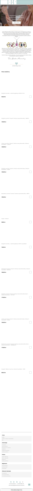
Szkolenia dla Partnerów (5, 450)
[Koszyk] (15, 1)
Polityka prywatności (5, 460)
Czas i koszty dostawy (5, 474)
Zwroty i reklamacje (5, 456)
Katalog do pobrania (5, 451)
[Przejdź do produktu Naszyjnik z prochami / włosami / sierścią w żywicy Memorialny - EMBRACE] (16, 108)
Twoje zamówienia (5, 465)
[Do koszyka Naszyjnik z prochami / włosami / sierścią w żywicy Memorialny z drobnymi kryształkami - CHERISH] (30, 172)
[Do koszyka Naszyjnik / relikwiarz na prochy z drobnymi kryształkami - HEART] (30, 372)
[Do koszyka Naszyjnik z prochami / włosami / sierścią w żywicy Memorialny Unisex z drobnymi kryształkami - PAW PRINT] (30, 297)
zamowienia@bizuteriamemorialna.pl (16, 485)
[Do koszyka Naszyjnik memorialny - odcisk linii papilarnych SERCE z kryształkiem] (30, 247)
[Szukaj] (9, 2)
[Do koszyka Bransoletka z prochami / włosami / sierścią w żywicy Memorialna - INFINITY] (30, 197)
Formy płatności (4, 473)
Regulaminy (4, 459)
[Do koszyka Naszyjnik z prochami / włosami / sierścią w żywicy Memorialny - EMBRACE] (30, 122)
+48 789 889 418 (20, 483)
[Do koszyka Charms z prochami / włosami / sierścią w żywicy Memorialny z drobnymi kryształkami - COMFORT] (30, 147)
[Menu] (4, 2)
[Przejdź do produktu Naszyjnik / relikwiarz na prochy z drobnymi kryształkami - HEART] (16, 359)
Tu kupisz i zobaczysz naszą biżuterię (7, 438)
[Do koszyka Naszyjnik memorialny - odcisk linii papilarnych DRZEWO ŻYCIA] (30, 97)
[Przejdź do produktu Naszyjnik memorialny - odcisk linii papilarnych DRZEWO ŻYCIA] (16, 83)
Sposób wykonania (5, 446)
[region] (16, 403)
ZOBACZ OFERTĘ (16, 22)
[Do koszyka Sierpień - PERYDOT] (30, 222)
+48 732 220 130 (12, 483)
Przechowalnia (4, 468)
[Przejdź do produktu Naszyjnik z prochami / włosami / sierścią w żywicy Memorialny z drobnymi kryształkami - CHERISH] (16, 158)
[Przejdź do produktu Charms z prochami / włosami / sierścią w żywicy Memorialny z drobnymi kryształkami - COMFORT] (16, 133)
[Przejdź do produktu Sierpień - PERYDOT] (16, 208)
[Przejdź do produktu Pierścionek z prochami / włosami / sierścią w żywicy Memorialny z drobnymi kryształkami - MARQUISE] (16, 259)
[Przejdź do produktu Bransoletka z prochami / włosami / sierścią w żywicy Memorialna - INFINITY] (16, 183)
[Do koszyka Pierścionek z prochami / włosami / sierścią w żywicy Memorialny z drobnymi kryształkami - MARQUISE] (30, 272)
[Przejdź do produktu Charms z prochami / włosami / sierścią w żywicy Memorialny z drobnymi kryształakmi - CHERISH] (16, 309)
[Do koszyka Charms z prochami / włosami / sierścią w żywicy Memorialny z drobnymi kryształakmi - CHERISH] (30, 322)
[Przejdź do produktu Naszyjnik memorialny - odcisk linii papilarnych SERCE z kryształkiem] (16, 234)
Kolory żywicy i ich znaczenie (6, 447)
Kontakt (3, 437)
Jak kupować (4, 444)
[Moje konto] (12, 2)
